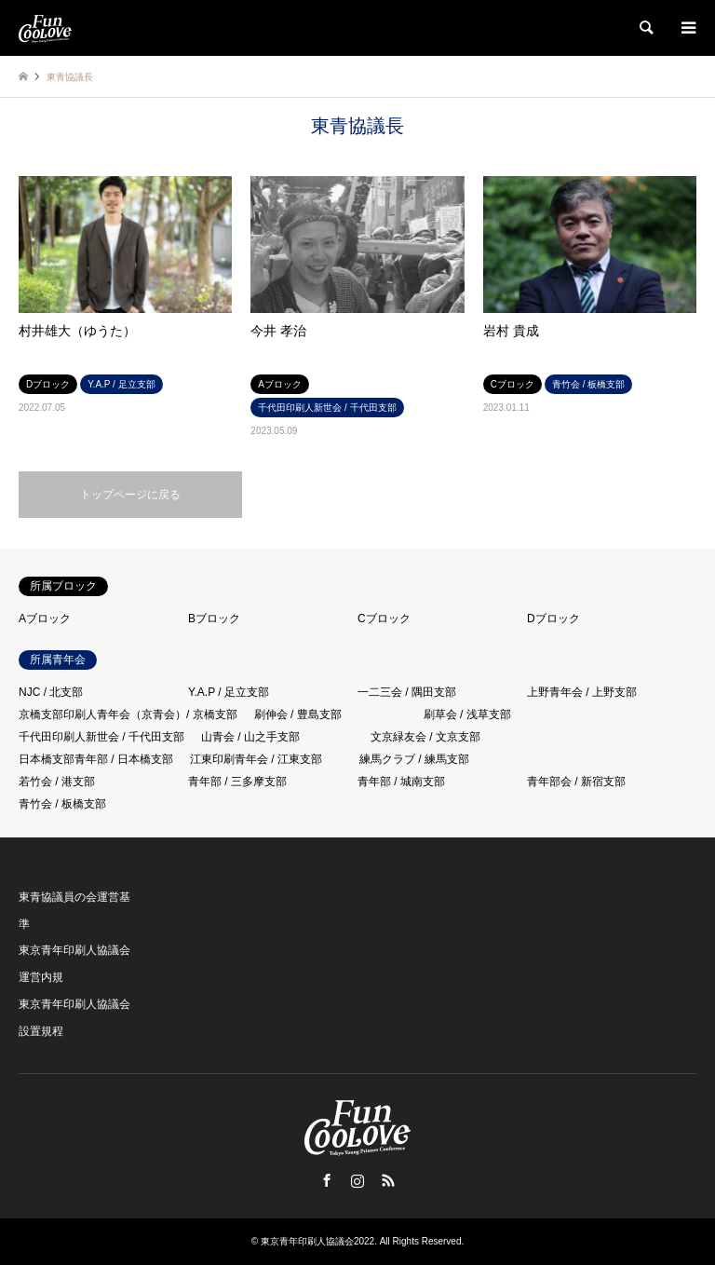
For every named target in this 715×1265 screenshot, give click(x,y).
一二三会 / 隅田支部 (407, 692)
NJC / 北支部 (51, 692)
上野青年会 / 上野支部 (582, 692)
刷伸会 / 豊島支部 (298, 714)
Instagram (357, 1180)
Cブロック (384, 618)
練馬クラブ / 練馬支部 (414, 759)
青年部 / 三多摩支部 (237, 781)
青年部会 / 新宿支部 (576, 781)
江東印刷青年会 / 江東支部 (256, 759)
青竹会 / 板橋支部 (62, 803)
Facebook (326, 1180)
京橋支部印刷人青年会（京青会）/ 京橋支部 (128, 714)
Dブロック (553, 618)
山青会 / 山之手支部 (250, 736)
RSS (388, 1180)
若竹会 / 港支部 (57, 781)
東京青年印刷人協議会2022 (317, 1241)
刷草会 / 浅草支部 (467, 714)
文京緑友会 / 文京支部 (425, 736)
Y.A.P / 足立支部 (228, 692)
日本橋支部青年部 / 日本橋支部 (96, 759)
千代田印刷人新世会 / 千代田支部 (101, 736)
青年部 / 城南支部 (401, 781)
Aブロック (45, 618)
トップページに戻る (130, 494)
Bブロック (214, 618)
